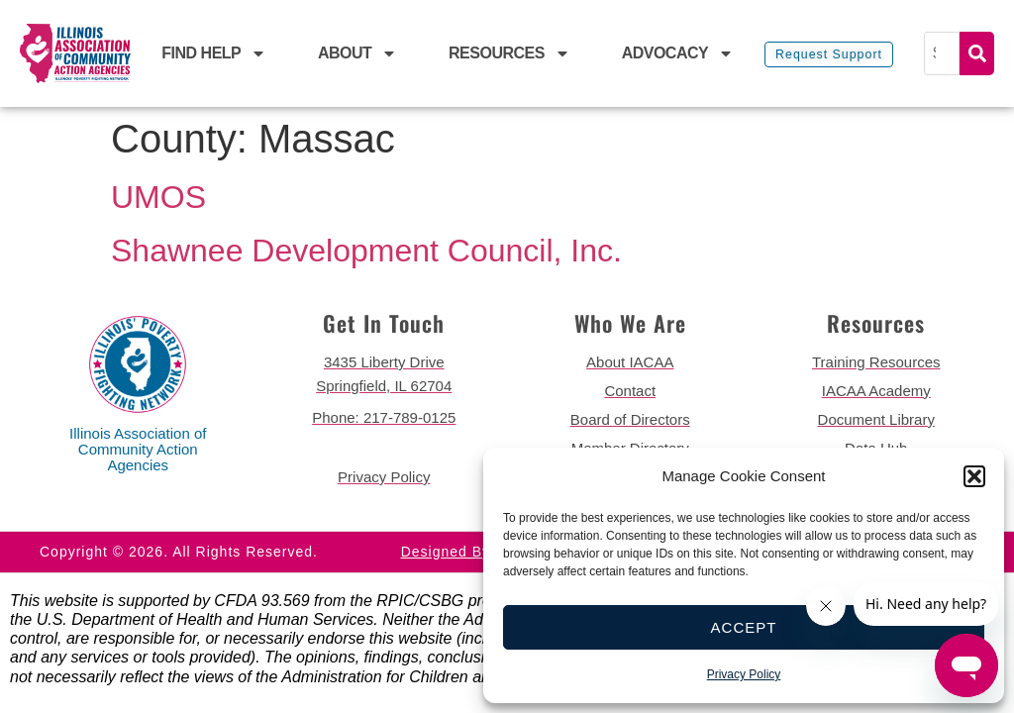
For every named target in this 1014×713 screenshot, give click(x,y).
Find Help (213, 53)
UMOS (158, 197)
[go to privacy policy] (384, 477)
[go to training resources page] (877, 362)
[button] (974, 476)
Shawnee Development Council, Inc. (366, 250)
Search (977, 53)
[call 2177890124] (384, 418)
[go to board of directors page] (630, 420)
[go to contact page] (630, 391)
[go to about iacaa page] (630, 362)
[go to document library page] (877, 420)
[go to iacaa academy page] (877, 391)
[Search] (944, 53)
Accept (744, 627)
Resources (509, 53)
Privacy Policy (744, 674)
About (357, 53)
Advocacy (678, 53)
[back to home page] (75, 53)
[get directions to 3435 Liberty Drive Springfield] (384, 374)
